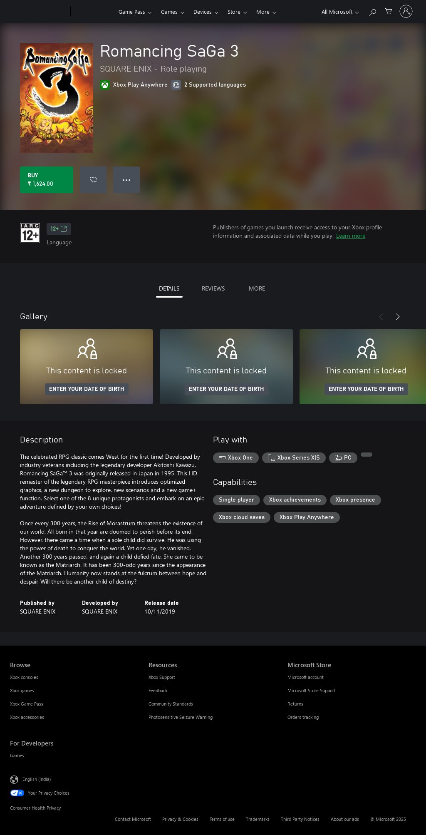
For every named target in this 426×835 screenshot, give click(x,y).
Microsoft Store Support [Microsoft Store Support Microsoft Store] (311, 690)
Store (234, 11)
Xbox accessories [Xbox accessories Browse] (27, 717)
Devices (202, 11)
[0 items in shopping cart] (388, 10)
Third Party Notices (300, 819)
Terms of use (222, 819)
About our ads (345, 819)
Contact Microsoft (133, 819)
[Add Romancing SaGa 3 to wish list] (93, 180)
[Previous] (381, 317)
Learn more (350, 235)
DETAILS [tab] (169, 288)
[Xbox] (93, 11)
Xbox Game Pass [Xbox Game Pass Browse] (26, 703)
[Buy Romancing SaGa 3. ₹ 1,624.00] (46, 180)
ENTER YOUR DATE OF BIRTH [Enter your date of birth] (86, 389)
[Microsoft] (38, 11)
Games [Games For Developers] (17, 755)
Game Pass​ (132, 11)
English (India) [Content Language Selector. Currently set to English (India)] (36, 779)
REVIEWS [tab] (213, 288)
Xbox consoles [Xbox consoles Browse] (24, 677)
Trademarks (258, 819)
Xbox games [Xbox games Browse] (22, 690)
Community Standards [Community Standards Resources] (171, 703)
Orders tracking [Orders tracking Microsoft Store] (303, 717)
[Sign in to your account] (406, 11)
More (263, 11)
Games (169, 11)
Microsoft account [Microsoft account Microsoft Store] (305, 677)
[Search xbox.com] (372, 10)
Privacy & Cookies (180, 819)
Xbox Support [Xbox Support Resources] (162, 677)
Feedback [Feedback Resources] (158, 690)
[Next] (397, 317)
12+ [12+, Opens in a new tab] (59, 229)
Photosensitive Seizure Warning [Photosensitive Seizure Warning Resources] (181, 717)
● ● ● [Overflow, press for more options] (127, 179)
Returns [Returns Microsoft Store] (295, 703)
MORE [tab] (257, 288)
